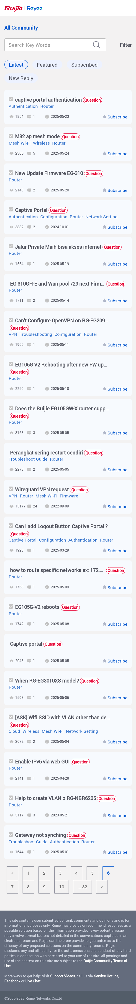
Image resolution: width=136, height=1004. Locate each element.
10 (61, 887)
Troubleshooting (36, 334)
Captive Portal (22, 539)
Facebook (12, 981)
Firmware (69, 495)
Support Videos (62, 976)
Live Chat (33, 981)
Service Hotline (106, 976)
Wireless (41, 143)
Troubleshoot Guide (28, 459)
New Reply (21, 78)
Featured (47, 64)
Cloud (14, 731)
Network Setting (101, 216)
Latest (16, 64)
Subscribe (117, 117)
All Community (21, 27)
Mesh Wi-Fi (20, 143)
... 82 (82, 887)
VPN (13, 334)
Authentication (23, 106)
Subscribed (84, 64)
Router (47, 106)
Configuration (53, 216)
